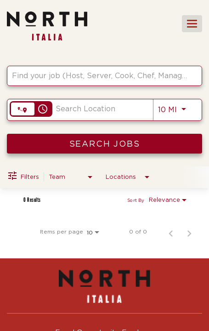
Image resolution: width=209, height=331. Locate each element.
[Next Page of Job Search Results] (189, 232)
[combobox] (100, 76)
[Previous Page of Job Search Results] (171, 232)
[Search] (104, 144)
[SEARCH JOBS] (104, 144)
